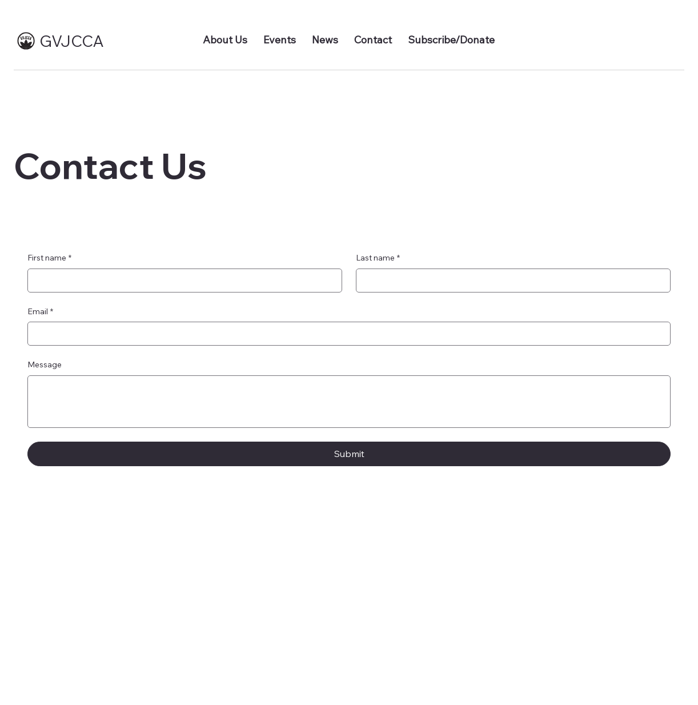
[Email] (345, 333)
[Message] (348, 401)
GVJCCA (71, 41)
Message (44, 364)
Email (40, 312)
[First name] (181, 280)
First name (49, 258)
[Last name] (509, 280)
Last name (378, 258)
